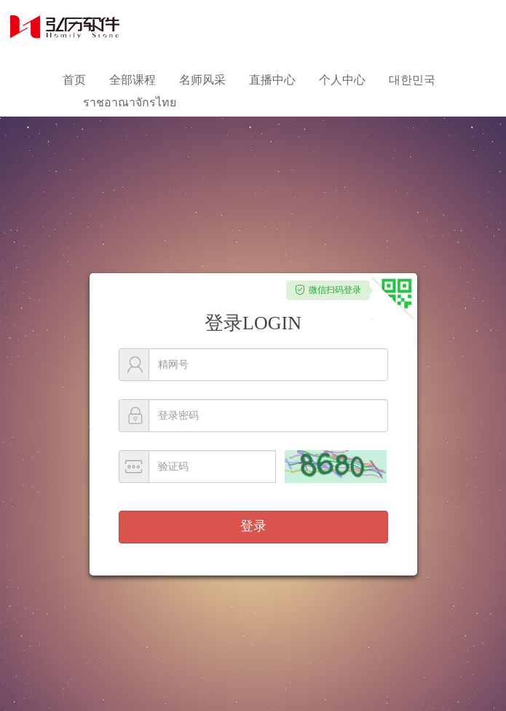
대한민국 (412, 80)
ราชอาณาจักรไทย (129, 102)
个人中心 (342, 80)
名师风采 (202, 80)
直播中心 (272, 80)
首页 (74, 80)
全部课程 (132, 80)
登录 (253, 526)
